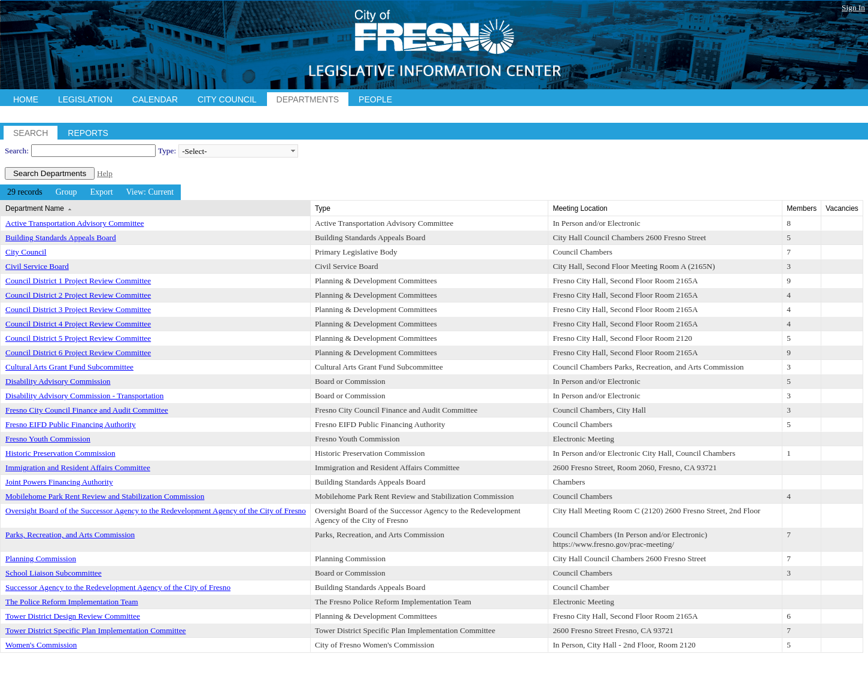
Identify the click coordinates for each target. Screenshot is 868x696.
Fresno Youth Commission (47, 438)
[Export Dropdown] (101, 192)
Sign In (853, 7)
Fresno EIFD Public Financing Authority (70, 424)
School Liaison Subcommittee (53, 572)
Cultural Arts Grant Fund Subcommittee (69, 366)
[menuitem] (25, 192)
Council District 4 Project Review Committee (78, 323)
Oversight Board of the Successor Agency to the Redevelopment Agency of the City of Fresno (155, 510)
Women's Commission (41, 644)
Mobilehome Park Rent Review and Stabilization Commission (104, 496)
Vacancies (841, 208)
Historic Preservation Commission (60, 453)
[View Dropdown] (150, 192)
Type (322, 208)
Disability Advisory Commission (58, 381)
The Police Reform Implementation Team (71, 601)
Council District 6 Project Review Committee (78, 352)
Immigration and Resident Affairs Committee (77, 467)
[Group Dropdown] (66, 192)
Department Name (34, 208)
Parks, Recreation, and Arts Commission (70, 534)
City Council (26, 251)
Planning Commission (40, 558)
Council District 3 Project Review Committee (78, 309)
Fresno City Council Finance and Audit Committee (86, 410)
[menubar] (90, 192)
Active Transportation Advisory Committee (74, 223)
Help (105, 173)
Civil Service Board (37, 266)
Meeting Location (580, 208)
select (293, 151)
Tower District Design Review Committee (72, 616)
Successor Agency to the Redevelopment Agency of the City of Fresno (117, 587)
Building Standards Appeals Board (60, 237)
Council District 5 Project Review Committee (78, 338)
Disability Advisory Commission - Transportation (84, 395)
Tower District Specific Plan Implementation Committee (95, 630)
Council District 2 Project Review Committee (78, 294)
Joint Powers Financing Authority (59, 481)
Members (802, 208)
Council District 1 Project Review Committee (78, 280)
